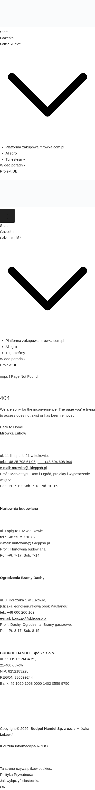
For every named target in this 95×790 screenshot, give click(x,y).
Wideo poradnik (12, 165)
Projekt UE (9, 171)
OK (2, 787)
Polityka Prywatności (17, 774)
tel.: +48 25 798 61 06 (18, 462)
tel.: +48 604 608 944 (55, 462)
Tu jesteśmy (15, 159)
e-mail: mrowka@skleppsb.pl (23, 468)
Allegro (11, 153)
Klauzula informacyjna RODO (24, 746)
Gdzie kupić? (10, 44)
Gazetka (7, 38)
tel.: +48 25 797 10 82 (18, 537)
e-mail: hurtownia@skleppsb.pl (25, 543)
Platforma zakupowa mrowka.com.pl (35, 147)
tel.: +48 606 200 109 (17, 612)
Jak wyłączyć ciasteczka (19, 781)
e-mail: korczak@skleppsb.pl (23, 618)
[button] (47, 141)
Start (4, 32)
